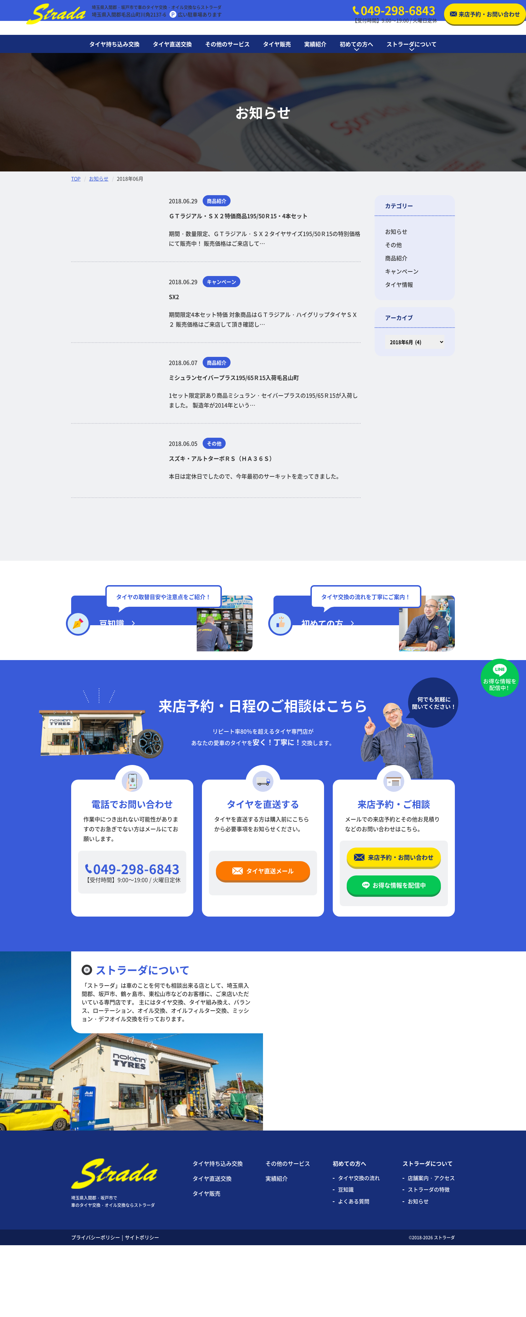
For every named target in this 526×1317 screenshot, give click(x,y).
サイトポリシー (142, 1308)
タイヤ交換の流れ (359, 1249)
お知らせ (98, 178)
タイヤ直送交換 (212, 1250)
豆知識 (346, 1261)
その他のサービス (287, 1235)
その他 (393, 244)
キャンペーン (402, 271)
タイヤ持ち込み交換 (218, 1235)
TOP (76, 178)
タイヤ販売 (206, 1265)
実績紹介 (276, 1250)
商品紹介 (396, 258)
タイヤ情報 (399, 284)
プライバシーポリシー (95, 1308)
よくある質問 (353, 1273)
